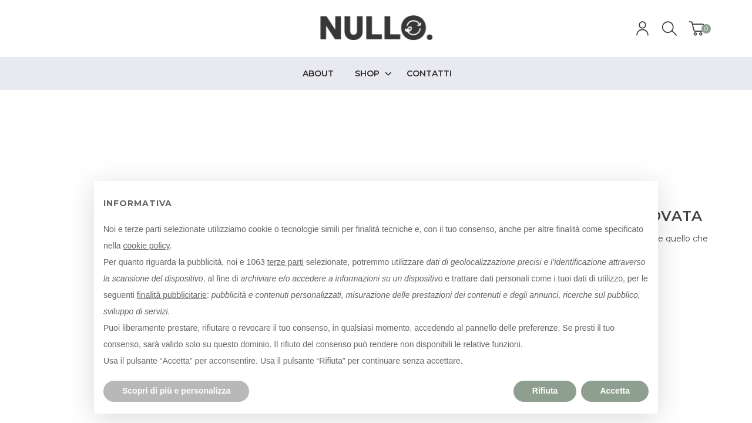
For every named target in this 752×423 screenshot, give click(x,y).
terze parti (285, 262)
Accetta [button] (615, 390)
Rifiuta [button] (545, 390)
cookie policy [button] (146, 245)
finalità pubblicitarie (172, 295)
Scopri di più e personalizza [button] (176, 390)
